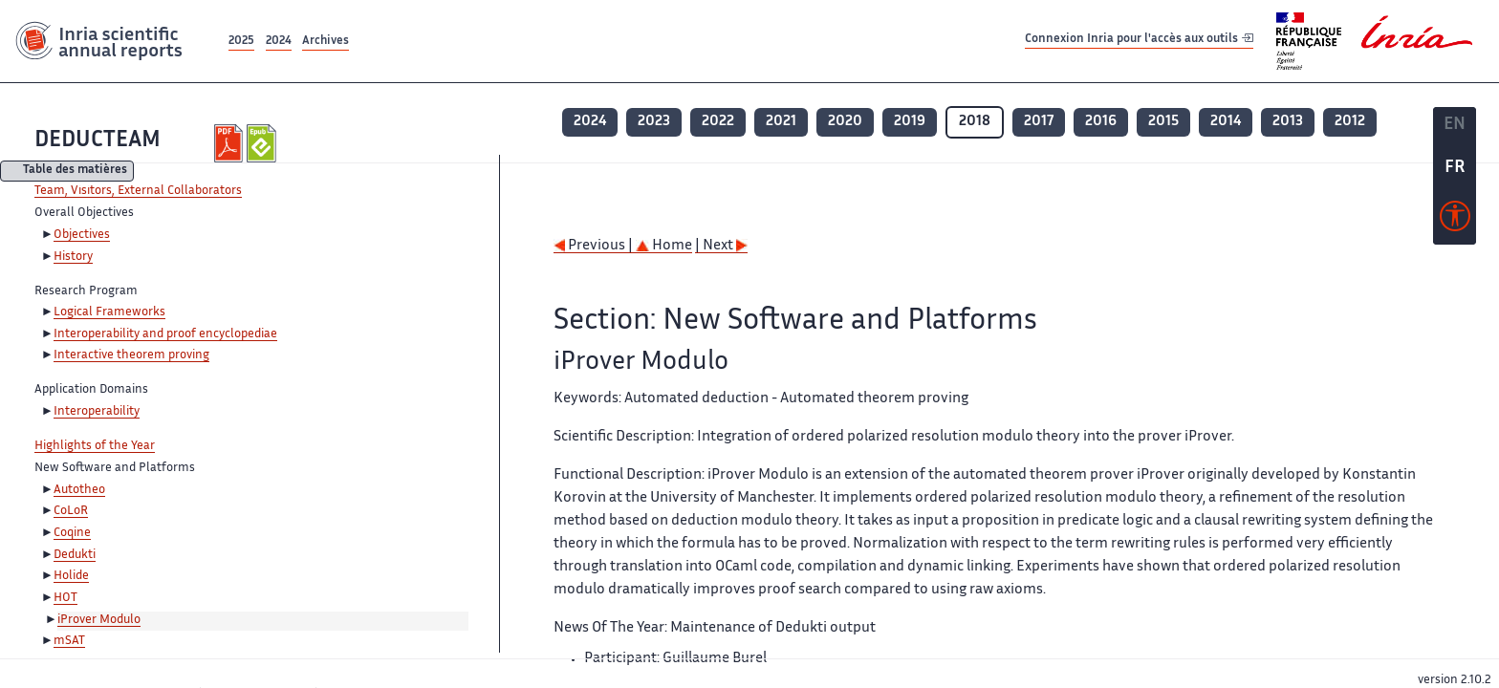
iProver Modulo (99, 620)
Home (664, 246)
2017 (1039, 122)
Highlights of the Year (94, 446)
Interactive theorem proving (131, 355)
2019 (909, 122)
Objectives (82, 235)
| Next (721, 246)
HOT (65, 598)
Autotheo (79, 490)
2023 (654, 122)
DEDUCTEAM (97, 141)
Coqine (72, 533)
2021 (781, 122)
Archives (325, 41)
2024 (279, 41)
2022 (718, 122)
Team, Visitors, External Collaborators (138, 191)
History (73, 257)
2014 (1225, 122)
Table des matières (75, 171)
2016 (1101, 122)
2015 (1163, 122)
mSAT (69, 641)
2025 (241, 41)
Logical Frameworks (109, 312)
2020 (845, 122)
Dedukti (75, 555)
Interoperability (97, 412)
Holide (71, 576)
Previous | (595, 246)
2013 (1287, 122)
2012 (1350, 122)
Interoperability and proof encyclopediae (165, 334)
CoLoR (71, 511)
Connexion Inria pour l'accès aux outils (1139, 40)
